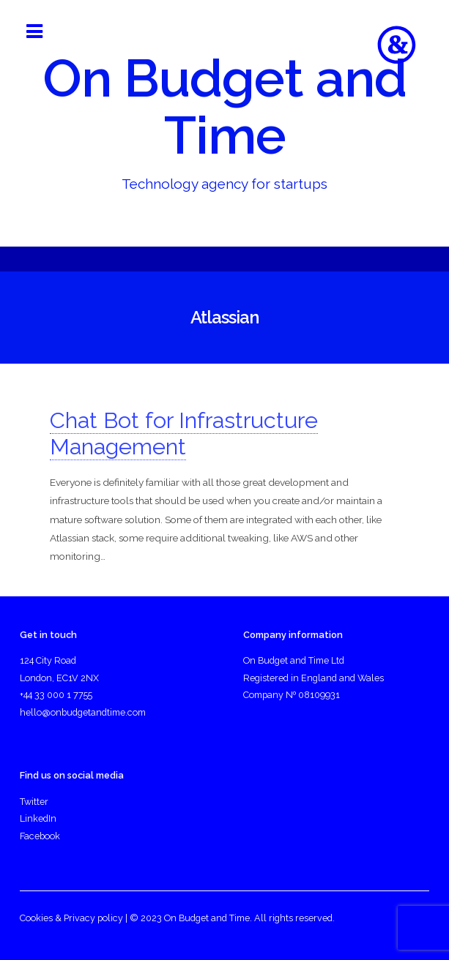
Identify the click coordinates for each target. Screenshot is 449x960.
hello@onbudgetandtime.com (83, 712)
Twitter (34, 801)
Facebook (40, 835)
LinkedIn (38, 818)
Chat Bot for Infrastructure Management (184, 433)
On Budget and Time (225, 107)
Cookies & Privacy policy (71, 917)
